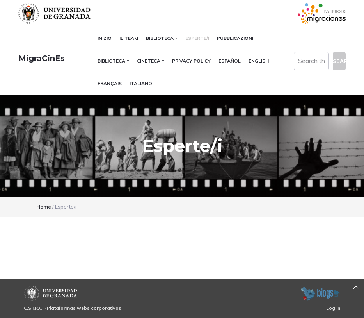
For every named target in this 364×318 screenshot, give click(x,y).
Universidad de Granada (55, 13)
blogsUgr (320, 293)
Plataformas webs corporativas (84, 308)
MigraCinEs (41, 58)
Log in (333, 308)
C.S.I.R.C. (33, 308)
